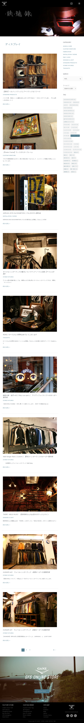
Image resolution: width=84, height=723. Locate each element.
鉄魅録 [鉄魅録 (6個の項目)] (66, 169)
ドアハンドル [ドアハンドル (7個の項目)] (67, 138)
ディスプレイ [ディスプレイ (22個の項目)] (75, 135)
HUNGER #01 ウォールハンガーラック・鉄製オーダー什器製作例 (26, 630)
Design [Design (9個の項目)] (76, 102)
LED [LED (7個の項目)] (65, 105)
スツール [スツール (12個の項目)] (76, 130)
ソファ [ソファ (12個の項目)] (66, 132)
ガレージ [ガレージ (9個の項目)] (66, 127)
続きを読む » (6, 104)
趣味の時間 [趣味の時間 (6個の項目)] (67, 166)
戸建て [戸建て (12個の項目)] (72, 155)
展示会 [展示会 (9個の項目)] (76, 152)
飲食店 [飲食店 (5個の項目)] (73, 171)
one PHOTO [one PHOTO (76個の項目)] (74, 105)
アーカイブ (66, 85)
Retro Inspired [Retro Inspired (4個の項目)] (69, 110)
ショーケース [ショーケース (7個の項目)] (67, 130)
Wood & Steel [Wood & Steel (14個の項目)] (69, 113)
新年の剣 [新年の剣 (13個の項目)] (66, 157)
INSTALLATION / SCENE (10, 216)
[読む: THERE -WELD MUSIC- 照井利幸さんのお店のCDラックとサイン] (30, 494)
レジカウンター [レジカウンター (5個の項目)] (68, 152)
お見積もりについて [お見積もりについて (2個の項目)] (69, 121)
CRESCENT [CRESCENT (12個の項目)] (67, 102)
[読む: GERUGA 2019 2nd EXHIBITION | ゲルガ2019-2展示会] (30, 192)
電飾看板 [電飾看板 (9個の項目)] (66, 171)
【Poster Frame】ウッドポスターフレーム (18, 152)
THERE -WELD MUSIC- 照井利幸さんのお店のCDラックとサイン (26, 514)
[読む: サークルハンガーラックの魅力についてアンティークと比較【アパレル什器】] (30, 250)
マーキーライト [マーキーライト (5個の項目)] (68, 146)
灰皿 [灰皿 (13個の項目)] (74, 157)
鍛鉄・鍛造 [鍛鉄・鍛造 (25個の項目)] (73, 169)
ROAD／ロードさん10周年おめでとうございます (20, 334)
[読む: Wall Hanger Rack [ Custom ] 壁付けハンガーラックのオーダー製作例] (30, 435)
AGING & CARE (67, 46)
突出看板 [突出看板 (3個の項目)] (74, 160)
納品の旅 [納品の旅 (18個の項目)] (66, 163)
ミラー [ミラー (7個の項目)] (76, 146)
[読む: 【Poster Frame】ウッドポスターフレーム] (30, 131)
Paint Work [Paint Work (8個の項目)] (68, 107)
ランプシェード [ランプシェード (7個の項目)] (77, 149)
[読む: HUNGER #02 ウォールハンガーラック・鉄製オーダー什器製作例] (30, 551)
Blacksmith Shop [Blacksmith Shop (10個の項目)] (69, 99)
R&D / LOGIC (67, 57)
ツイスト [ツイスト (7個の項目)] (73, 132)
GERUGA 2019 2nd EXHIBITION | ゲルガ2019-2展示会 (22, 213)
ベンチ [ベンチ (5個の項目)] (76, 144)
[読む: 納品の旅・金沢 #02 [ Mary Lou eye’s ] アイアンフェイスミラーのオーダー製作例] (30, 374)
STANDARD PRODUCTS (10, 94)
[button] (79, 3)
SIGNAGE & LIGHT (8, 517)
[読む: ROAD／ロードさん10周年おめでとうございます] (30, 313)
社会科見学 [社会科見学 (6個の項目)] (67, 160)
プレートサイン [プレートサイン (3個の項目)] (68, 144)
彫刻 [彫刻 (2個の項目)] (65, 155)
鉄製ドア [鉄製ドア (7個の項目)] (74, 166)
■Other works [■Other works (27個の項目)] (69, 119)
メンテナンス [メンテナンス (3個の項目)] (67, 149)
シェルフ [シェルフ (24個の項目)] (74, 127)
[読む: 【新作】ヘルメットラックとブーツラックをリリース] (30, 71)
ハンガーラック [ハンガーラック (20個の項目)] (68, 141)
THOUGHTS (6, 337)
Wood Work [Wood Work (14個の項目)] (68, 116)
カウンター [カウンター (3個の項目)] (75, 124)
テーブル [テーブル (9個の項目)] (66, 135)
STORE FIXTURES (8, 277)
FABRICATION (67, 51)
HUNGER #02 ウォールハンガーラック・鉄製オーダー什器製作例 (26, 572)
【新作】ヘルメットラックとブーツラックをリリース (21, 91)
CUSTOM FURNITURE (9, 155)
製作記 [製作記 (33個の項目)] (74, 163)
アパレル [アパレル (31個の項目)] (66, 124)
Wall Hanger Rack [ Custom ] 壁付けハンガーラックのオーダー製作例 (28, 456)
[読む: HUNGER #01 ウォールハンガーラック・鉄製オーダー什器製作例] (30, 609)
